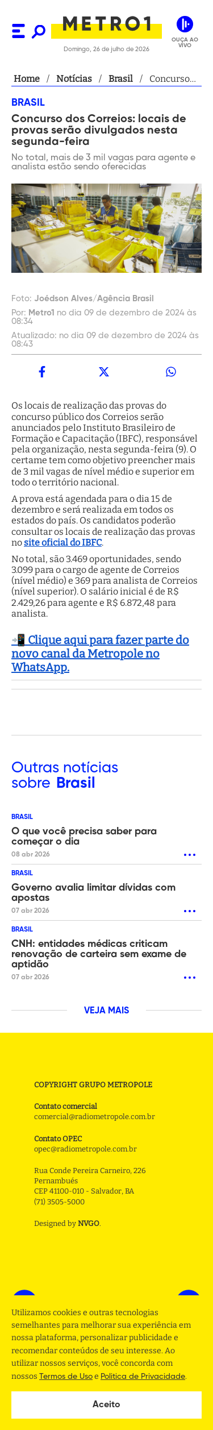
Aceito (106, 1405)
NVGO (88, 1223)
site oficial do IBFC (63, 542)
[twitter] (103, 371)
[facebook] (42, 371)
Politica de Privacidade (143, 1377)
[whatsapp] (171, 371)
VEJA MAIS (106, 1011)
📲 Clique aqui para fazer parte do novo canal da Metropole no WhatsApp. (100, 653)
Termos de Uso (66, 1377)
